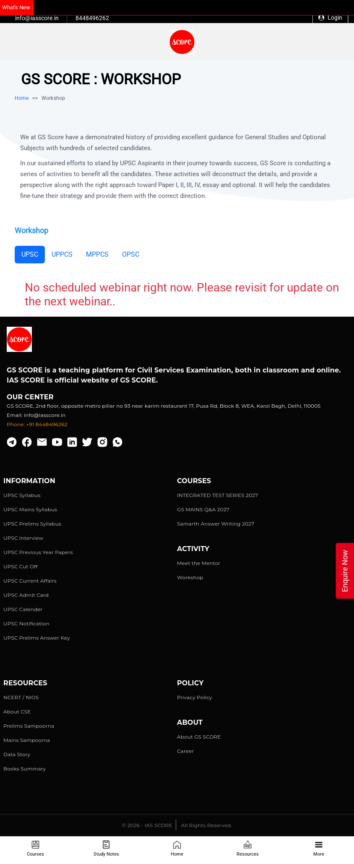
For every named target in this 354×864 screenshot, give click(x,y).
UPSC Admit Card (26, 595)
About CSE (17, 711)
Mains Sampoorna (26, 740)
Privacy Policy (194, 697)
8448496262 (92, 18)
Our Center (30, 397)
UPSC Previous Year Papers (38, 552)
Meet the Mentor (198, 563)
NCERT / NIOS (21, 697)
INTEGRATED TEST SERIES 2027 (217, 495)
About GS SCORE (199, 737)
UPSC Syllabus (21, 495)
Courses (35, 849)
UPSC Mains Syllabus (30, 509)
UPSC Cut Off (20, 566)
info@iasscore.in (37, 18)
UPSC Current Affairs (30, 581)
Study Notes (106, 849)
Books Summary (24, 768)
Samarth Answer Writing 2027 (215, 523)
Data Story (16, 754)
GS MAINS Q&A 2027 (203, 509)
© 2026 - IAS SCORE (147, 825)
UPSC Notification (26, 623)
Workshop (190, 577)
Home (177, 849)
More (318, 849)
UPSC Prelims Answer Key (36, 638)
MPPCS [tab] (97, 254)
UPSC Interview (23, 538)
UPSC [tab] (29, 254)
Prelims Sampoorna (28, 726)
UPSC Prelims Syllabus (32, 523)
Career (185, 751)
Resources (248, 849)
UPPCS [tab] (62, 254)
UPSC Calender (22, 609)
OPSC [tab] (130, 254)
